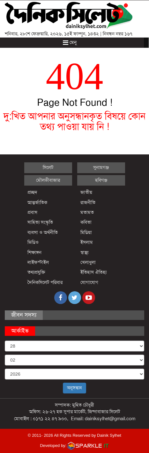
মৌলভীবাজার (48, 180)
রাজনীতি (87, 202)
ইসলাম (86, 242)
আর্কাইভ (20, 330)
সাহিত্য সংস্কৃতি (40, 222)
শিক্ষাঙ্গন (34, 252)
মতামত (87, 212)
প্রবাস (32, 212)
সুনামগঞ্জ (101, 167)
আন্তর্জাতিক (37, 202)
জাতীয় (86, 192)
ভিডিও (33, 242)
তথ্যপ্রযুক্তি (36, 272)
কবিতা (86, 222)
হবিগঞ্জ (101, 180)
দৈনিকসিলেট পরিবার (45, 282)
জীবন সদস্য (23, 314)
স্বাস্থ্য (84, 252)
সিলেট (48, 167)
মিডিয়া (86, 232)
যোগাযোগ (89, 282)
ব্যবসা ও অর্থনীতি (42, 232)
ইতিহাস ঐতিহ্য (93, 272)
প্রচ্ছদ (32, 192)
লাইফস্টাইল (38, 262)
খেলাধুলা (88, 262)
